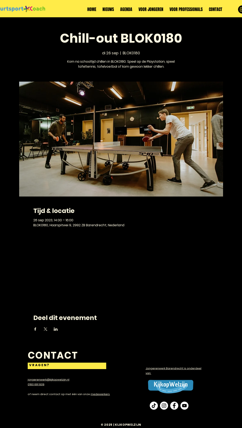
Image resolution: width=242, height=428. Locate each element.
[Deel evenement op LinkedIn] (56, 329)
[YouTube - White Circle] (184, 406)
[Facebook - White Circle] (174, 406)
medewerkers (100, 394)
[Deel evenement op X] (45, 329)
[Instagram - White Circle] (164, 406)
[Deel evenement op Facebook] (35, 329)
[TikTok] (154, 406)
